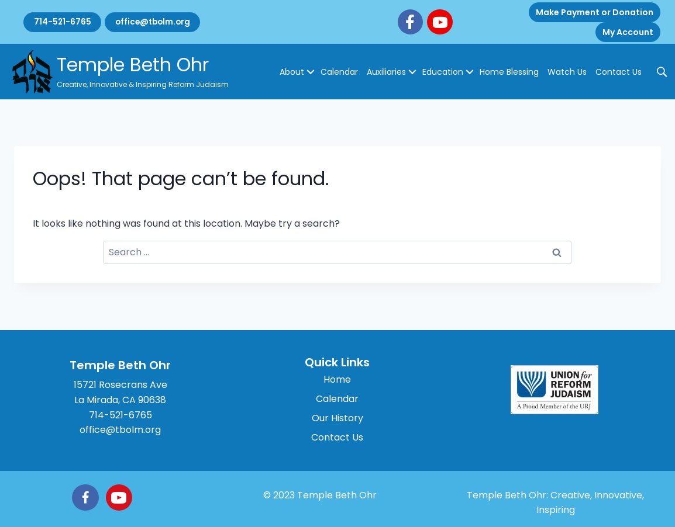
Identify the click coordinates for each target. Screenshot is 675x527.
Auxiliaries (386, 72)
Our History (337, 418)
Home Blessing (509, 72)
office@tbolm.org (159, 22)
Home (337, 379)
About (292, 72)
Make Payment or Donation (594, 12)
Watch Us (567, 72)
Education (442, 72)
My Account (627, 32)
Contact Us (618, 72)
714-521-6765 (64, 22)
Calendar (339, 72)
